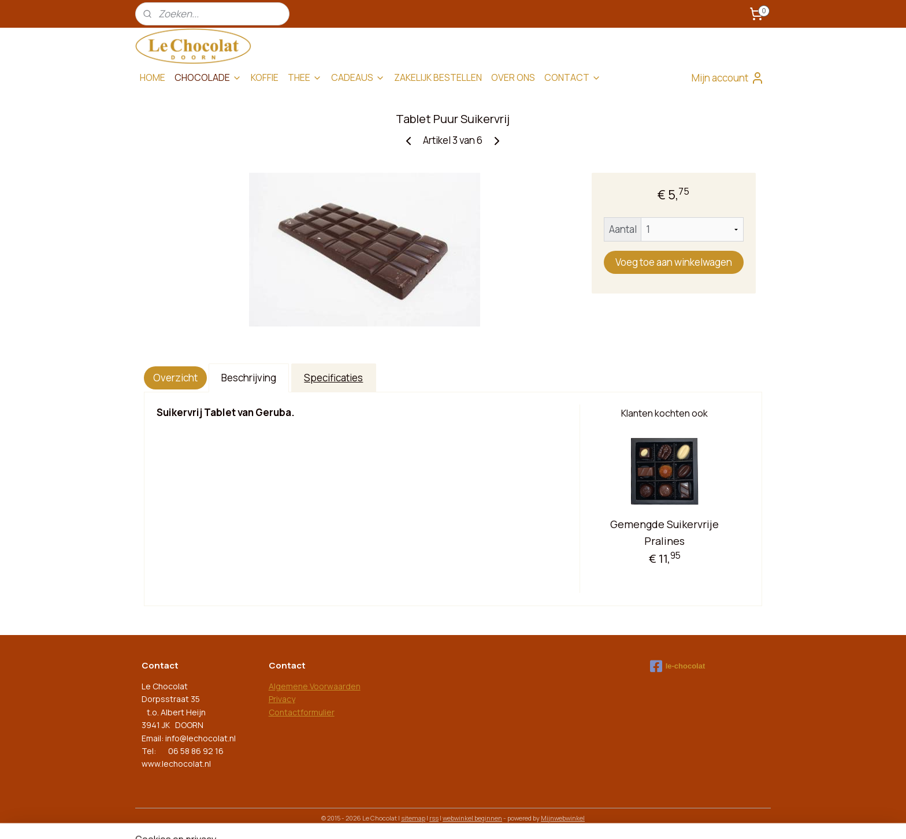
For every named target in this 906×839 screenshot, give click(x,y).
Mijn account (728, 78)
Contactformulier (302, 712)
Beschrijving (248, 377)
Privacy (282, 698)
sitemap (413, 818)
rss (434, 818)
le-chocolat (678, 666)
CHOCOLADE (208, 77)
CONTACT (572, 77)
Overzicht (175, 377)
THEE (305, 77)
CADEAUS (358, 77)
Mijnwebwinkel (563, 818)
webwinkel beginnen (472, 818)
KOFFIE (265, 77)
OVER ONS (513, 77)
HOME (152, 77)
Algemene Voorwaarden (315, 686)
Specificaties (334, 377)
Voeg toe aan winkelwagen (673, 262)
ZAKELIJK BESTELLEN (438, 77)
